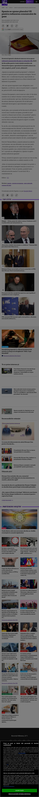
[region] (19, 769)
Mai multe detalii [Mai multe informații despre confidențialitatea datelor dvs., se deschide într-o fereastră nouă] (21, 753)
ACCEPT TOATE (19, 790)
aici (7, 764)
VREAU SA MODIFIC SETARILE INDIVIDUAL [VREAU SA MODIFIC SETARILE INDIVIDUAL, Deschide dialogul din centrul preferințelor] (19, 794)
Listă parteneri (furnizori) (8, 786)
